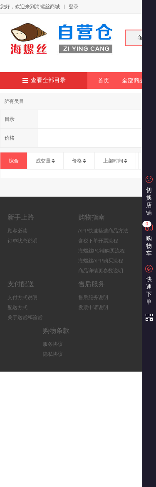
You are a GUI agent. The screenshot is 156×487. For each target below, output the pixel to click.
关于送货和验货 (24, 317)
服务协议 (53, 344)
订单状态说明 (22, 241)
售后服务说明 (93, 297)
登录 (74, 7)
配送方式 (17, 307)
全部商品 (133, 80)
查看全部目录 (48, 80)
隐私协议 (53, 354)
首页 (103, 80)
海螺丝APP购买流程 (100, 261)
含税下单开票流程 (98, 241)
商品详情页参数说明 (100, 271)
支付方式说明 (22, 297)
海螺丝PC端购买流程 (101, 251)
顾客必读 (17, 231)
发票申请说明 (93, 307)
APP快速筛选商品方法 (103, 231)
